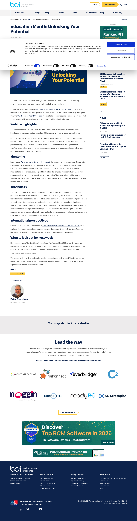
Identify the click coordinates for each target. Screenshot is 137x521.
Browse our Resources (18, 481)
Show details (101, 26)
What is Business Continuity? (20, 478)
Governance (104, 481)
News (13, 41)
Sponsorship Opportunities (79, 483)
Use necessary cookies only (121, 18)
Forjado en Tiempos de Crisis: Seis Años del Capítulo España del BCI (113, 146)
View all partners (67, 412)
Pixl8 (125, 503)
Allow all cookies (121, 5)
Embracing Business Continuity (28, 41)
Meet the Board (105, 486)
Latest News (44, 481)
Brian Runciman (19, 299)
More (103, 111)
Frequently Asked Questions (31, 504)
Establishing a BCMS (54, 41)
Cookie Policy (37, 501)
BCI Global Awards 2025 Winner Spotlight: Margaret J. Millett (112, 125)
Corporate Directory (77, 481)
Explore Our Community (48, 483)
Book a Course (15, 483)
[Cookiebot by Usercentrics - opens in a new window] (12, 26)
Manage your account (47, 488)
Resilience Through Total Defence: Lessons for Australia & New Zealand (111, 61)
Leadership (67, 41)
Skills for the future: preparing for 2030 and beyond (54, 109)
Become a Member (46, 478)
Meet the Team (105, 483)
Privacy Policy (25, 501)
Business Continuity (17, 273)
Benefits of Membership (78, 478)
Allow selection (121, 11)
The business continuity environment (47, 45)
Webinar (103, 69)
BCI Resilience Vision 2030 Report (30, 116)
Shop (101, 488)
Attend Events (45, 486)
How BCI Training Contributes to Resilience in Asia (61, 226)
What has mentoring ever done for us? (35, 162)
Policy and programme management (22, 45)
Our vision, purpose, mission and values (113, 478)
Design (43, 41)
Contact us (103, 491)
